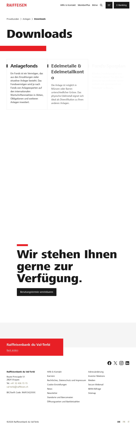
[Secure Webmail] (95, 384)
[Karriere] (51, 376)
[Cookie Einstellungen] (57, 384)
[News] (49, 389)
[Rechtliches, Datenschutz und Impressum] (66, 380)
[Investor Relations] (96, 376)
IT (128, 422)
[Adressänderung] (95, 372)
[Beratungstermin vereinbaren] (36, 292)
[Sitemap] (92, 393)
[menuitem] (68, 5)
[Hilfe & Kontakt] (54, 372)
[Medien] (91, 380)
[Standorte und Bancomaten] (60, 397)
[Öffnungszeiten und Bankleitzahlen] (63, 401)
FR (124, 422)
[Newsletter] (52, 393)
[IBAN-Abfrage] (94, 389)
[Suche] (101, 5)
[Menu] (109, 5)
